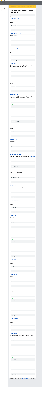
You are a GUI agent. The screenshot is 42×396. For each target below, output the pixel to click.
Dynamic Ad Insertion (6, 0)
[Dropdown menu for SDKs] (17, 0)
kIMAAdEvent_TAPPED (13, 348)
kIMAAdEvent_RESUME (13, 274)
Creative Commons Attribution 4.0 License (25, 378)
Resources (22, 0)
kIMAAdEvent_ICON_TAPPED (14, 185)
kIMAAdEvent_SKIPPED (13, 289)
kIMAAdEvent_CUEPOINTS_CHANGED (15, 154)
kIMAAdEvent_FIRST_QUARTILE (14, 200)
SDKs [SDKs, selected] (16, 0)
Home (13, 0)
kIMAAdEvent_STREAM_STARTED (14, 333)
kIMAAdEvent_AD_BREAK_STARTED (15, 63)
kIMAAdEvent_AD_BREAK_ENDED (15, 48)
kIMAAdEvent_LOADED (13, 215)
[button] (4, 4)
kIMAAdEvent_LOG (13, 230)
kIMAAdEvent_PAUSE (13, 259)
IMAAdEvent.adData (32, 156)
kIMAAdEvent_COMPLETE (13, 139)
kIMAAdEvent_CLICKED (13, 124)
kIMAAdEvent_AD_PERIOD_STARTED (15, 94)
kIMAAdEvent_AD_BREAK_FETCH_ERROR (16, 33)
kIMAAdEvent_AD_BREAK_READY (14, 18)
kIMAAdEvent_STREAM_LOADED (14, 318)
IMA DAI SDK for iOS (4, 2)
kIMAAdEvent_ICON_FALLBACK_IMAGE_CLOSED (17, 169)
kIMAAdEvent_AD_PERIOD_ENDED (15, 79)
